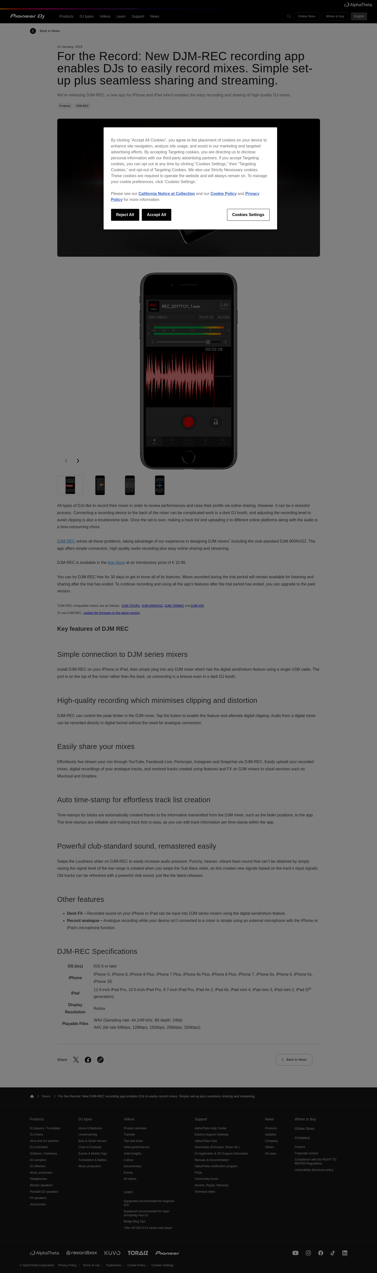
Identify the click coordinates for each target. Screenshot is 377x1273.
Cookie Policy (223, 194)
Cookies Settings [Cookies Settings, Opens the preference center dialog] (248, 215)
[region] (190, 178)
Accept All (156, 215)
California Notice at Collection (167, 194)
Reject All (125, 215)
